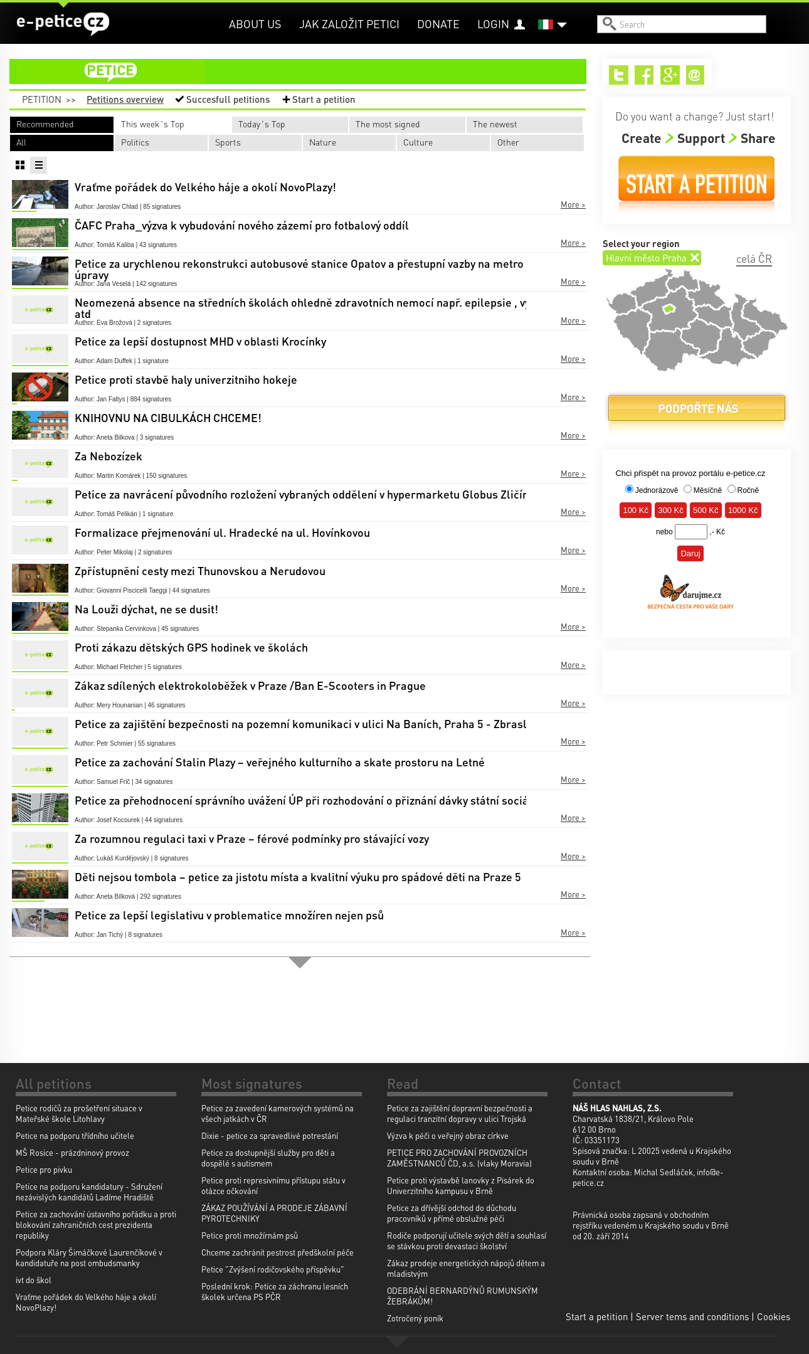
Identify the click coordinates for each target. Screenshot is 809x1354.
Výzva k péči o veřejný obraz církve (448, 1135)
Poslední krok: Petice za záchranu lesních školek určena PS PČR (274, 1291)
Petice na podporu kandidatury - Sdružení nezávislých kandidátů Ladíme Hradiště (89, 1191)
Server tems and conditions (692, 1316)
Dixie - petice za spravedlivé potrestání (269, 1135)
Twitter (618, 75)
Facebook (644, 75)
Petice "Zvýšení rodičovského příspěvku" (272, 1269)
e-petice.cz (63, 24)
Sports (228, 141)
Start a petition (324, 99)
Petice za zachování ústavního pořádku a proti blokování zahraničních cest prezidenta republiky (96, 1224)
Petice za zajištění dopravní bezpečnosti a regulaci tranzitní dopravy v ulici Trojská (459, 1113)
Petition (41, 99)
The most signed (388, 123)
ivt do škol (33, 1279)
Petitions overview (125, 99)
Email (696, 75)
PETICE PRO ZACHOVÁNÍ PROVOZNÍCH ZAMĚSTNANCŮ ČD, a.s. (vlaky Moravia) (459, 1157)
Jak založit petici (349, 23)
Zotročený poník (415, 1318)
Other (508, 141)
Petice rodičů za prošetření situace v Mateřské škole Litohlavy (79, 1113)
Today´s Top (261, 123)
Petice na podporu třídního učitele (75, 1135)
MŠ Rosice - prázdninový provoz (72, 1152)
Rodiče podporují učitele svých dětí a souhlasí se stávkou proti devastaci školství (466, 1240)
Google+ (670, 75)
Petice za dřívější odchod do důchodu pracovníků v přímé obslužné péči (451, 1213)
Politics (135, 141)
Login (493, 23)
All (21, 141)
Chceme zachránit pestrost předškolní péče (277, 1252)
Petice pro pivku (44, 1169)
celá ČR (754, 258)
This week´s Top (152, 123)
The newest (495, 123)
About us (255, 23)
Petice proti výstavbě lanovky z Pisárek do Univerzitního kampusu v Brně (460, 1185)
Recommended (45, 123)
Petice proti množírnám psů (249, 1235)
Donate (438, 23)
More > (573, 204)
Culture (418, 141)
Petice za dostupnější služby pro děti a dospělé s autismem (268, 1157)
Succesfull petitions (228, 99)
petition (305, 71)
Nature (322, 141)
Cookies (773, 1316)
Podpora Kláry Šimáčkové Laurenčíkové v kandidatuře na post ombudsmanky (89, 1257)
